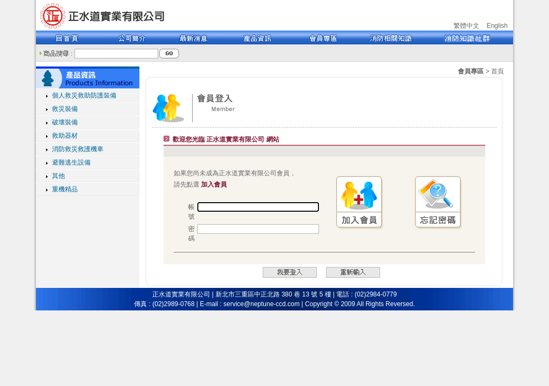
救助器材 (65, 135)
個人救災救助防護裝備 (84, 95)
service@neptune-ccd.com (262, 304)
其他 (58, 176)
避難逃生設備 (71, 162)
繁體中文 (466, 25)
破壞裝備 (65, 122)
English (497, 25)
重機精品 (65, 189)
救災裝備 (65, 109)
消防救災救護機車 (77, 149)
